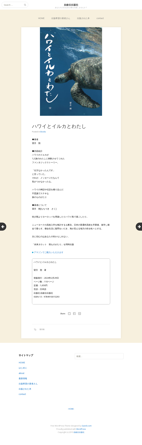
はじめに (23, 368)
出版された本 (83, 18)
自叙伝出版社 (79, 432)
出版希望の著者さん (60, 18)
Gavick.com (87, 426)
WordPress (81, 429)
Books (43, 131)
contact (100, 18)
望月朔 (42, 329)
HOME (41, 18)
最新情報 (23, 378)
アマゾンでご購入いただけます (48, 252)
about (21, 373)
